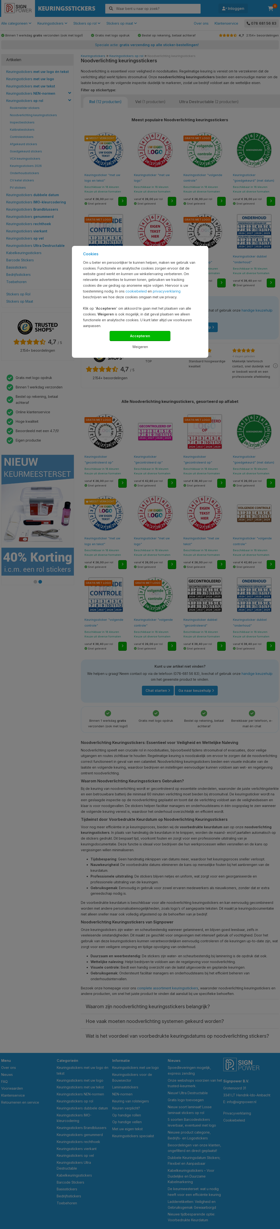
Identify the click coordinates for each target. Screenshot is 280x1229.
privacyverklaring (167, 291)
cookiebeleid (136, 291)
